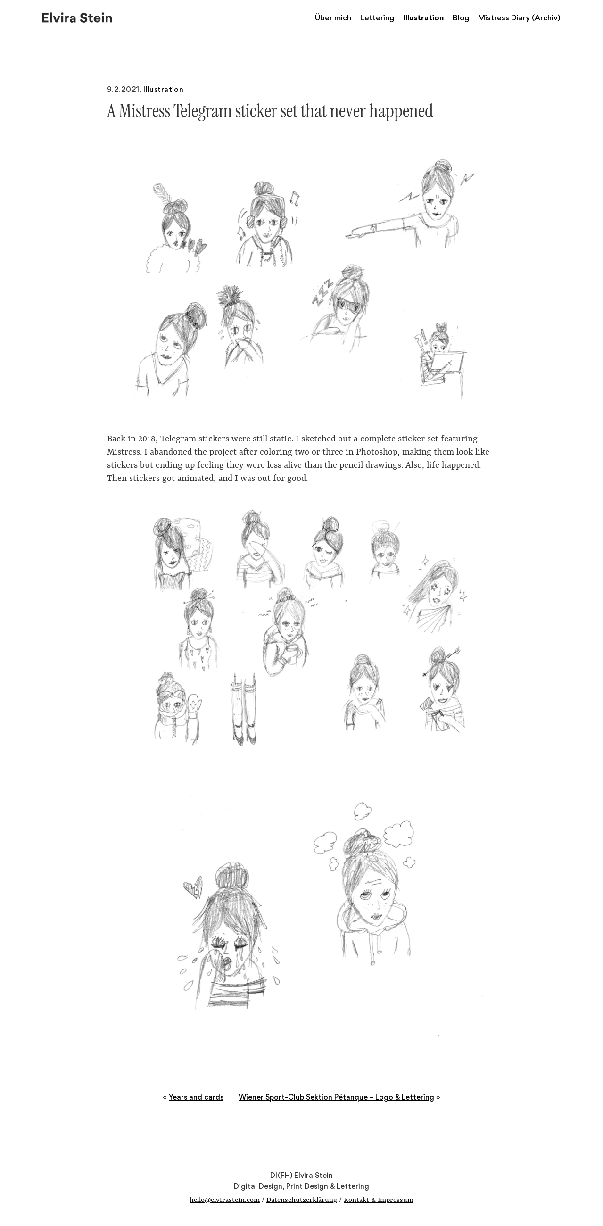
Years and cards (196, 1097)
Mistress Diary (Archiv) (519, 17)
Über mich (333, 17)
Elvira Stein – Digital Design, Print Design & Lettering (77, 16)
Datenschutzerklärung (301, 1200)
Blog (461, 17)
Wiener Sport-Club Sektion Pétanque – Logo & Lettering (336, 1097)
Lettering (377, 17)
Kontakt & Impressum (378, 1200)
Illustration (423, 17)
